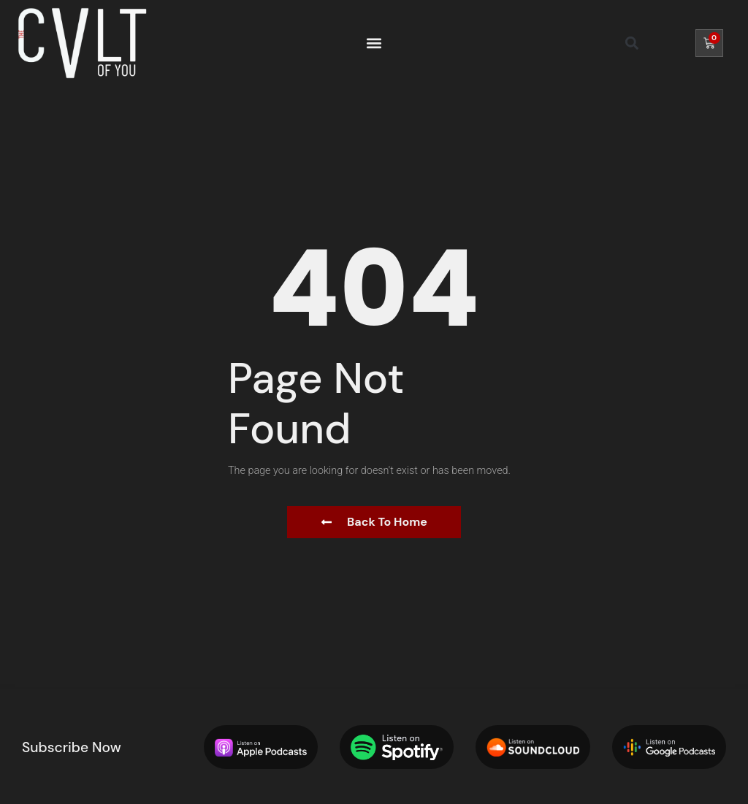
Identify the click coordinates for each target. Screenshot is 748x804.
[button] (374, 43)
